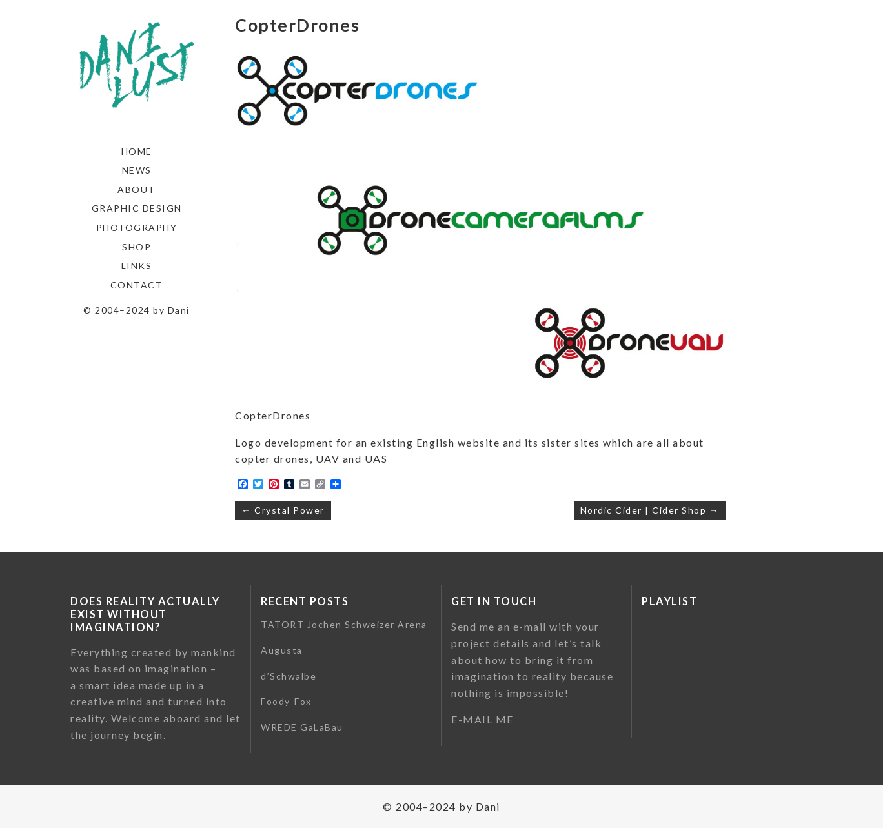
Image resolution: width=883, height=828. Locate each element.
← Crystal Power (283, 510)
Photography (137, 227)
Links (136, 265)
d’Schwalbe (288, 676)
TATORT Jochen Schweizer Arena (344, 624)
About (136, 189)
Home (136, 151)
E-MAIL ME (482, 719)
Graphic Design (137, 208)
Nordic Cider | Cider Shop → (650, 510)
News (137, 170)
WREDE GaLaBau (302, 727)
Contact (136, 284)
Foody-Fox (286, 701)
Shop (136, 246)
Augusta (282, 650)
